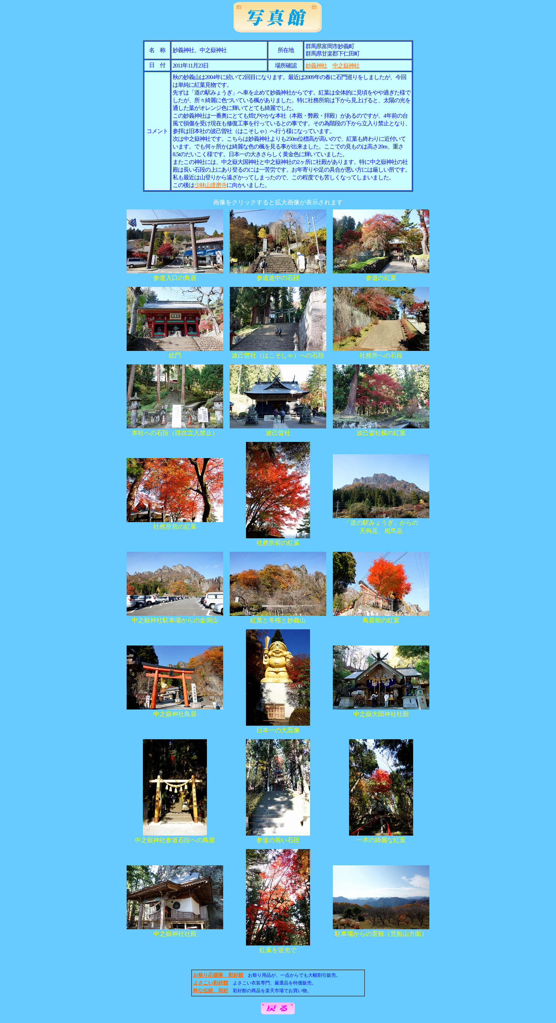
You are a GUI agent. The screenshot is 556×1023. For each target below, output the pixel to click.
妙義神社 (316, 65)
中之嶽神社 (345, 65)
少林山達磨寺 (210, 185)
